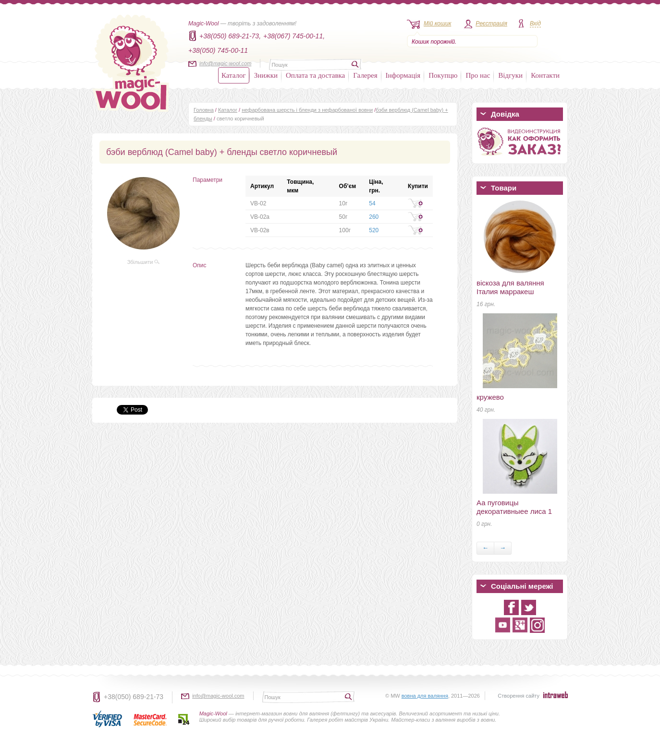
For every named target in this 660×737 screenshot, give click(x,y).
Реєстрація (491, 23)
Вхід (535, 23)
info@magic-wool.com (225, 63)
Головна (204, 110)
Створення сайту (518, 696)
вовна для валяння (425, 696)
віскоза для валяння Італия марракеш (510, 287)
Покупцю (442, 75)
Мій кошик (437, 23)
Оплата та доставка (315, 75)
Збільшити (143, 262)
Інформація (403, 75)
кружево (490, 397)
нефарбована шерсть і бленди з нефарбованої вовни (307, 110)
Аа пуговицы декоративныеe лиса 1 (514, 507)
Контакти (545, 75)
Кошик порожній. (434, 41)
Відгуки (510, 75)
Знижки (266, 75)
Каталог (233, 75)
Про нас (477, 75)
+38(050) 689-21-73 (133, 697)
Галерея (365, 75)
